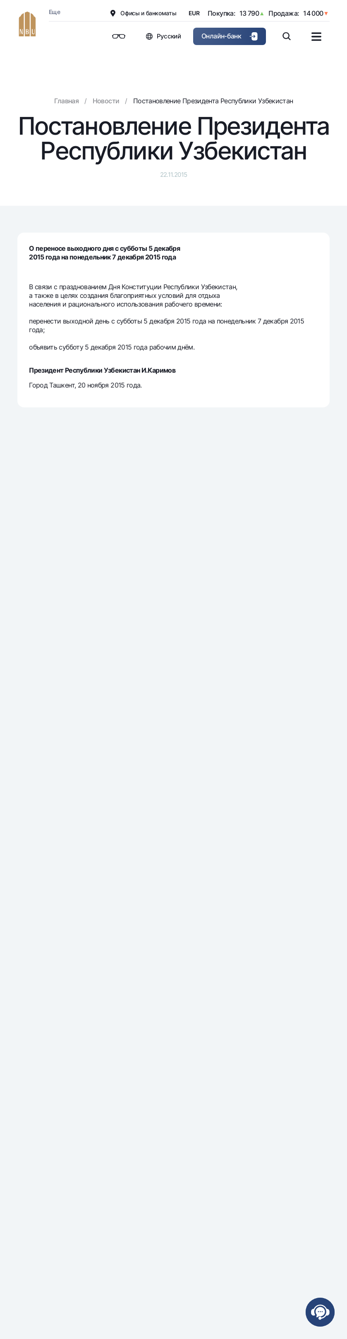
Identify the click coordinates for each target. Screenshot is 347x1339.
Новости (106, 101)
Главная (66, 101)
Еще (54, 11)
